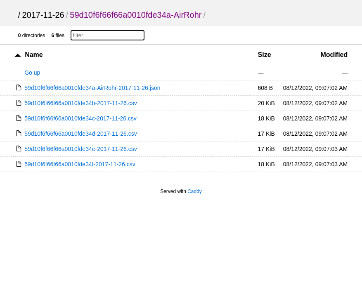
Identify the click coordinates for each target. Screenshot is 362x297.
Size (264, 54)
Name (34, 54)
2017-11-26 (43, 14)
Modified (334, 54)
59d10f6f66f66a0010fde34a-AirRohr (135, 14)
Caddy (194, 191)
